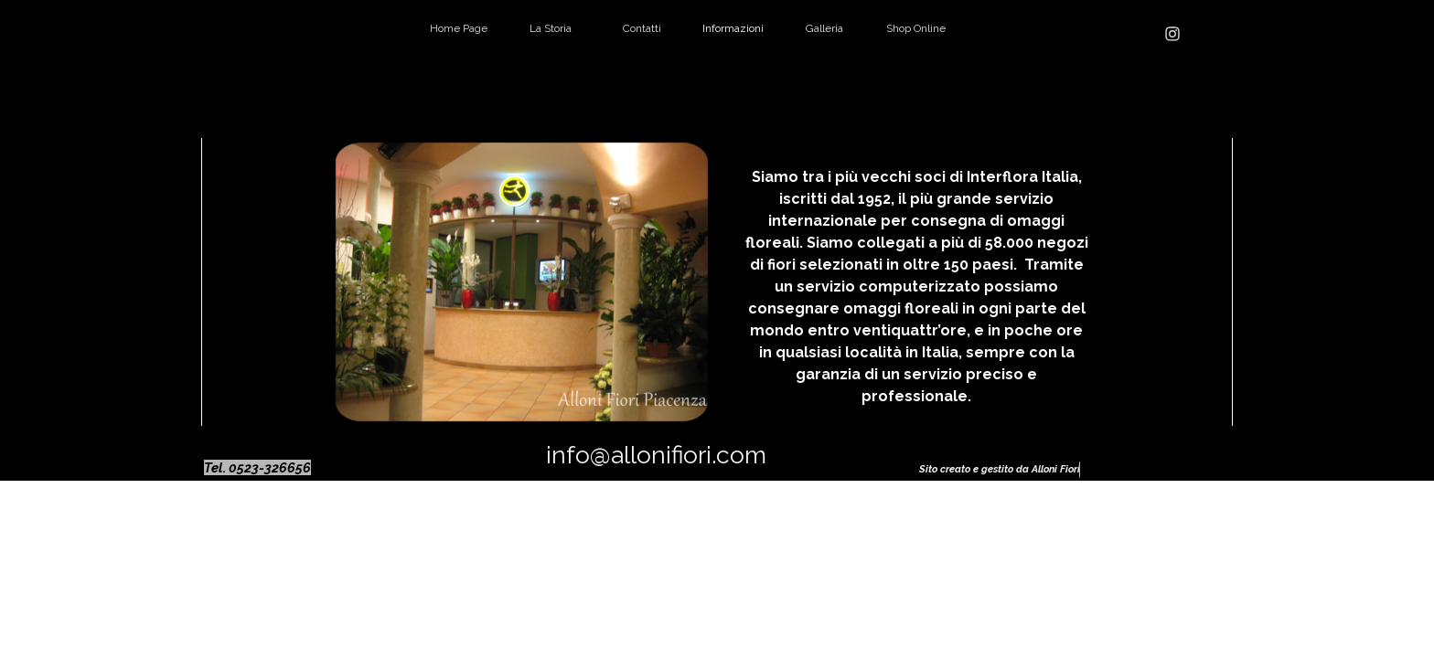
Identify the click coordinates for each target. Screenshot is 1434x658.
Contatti (642, 28)
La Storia (551, 28)
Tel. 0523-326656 (257, 467)
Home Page (458, 28)
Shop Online (916, 28)
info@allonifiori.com (656, 454)
